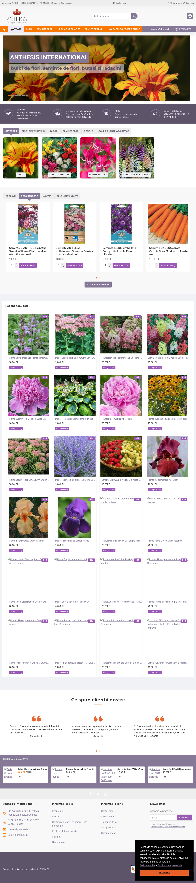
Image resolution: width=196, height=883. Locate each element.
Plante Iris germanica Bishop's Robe (72, 541)
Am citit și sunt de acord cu (167, 825)
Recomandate (29, 196)
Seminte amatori (59, 174)
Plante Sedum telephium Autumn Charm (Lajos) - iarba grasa (29, 480)
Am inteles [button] (164, 872)
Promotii (11, 196)
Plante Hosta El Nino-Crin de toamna (165, 541)
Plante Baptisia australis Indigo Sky (72, 602)
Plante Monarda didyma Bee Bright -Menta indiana (122, 541)
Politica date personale (170, 865)
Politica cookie (147, 865)
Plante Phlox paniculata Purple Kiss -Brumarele (168, 602)
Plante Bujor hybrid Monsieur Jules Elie (27, 419)
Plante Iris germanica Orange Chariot (26, 541)
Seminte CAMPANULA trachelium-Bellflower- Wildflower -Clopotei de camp (130, 769)
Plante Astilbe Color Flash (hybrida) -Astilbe (122, 602)
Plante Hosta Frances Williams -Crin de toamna (75, 419)
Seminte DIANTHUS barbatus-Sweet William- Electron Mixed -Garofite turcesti (28, 251)
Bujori (54, 131)
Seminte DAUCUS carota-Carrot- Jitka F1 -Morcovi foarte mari (168, 251)
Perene (88, 131)
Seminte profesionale (136, 174)
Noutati (47, 196)
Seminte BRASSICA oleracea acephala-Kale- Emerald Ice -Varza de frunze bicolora (177, 769)
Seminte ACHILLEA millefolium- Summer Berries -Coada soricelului (75, 251)
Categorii (11, 131)
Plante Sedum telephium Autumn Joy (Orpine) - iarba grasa (75, 358)
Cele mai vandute (67, 196)
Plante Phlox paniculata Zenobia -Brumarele (29, 663)
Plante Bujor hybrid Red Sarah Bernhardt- (80, 769)
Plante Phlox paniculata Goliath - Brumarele (122, 663)
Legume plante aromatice (113, 131)
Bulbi (21, 174)
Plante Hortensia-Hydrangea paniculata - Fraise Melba (122, 358)
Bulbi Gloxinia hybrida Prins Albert (32, 769)
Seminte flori (71, 131)
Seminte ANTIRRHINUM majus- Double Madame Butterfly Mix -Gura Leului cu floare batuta (168, 358)
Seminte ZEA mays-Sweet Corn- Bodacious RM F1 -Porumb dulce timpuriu (168, 663)
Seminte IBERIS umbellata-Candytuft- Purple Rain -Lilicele (120, 251)
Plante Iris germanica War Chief (163, 480)
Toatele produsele (96, 284)
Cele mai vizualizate (15, 759)
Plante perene (98, 174)
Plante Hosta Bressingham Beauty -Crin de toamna (29, 602)
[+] (16, 264)
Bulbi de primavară (33, 131)
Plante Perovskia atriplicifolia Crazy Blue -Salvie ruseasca (75, 480)
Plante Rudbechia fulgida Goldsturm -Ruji (167, 419)
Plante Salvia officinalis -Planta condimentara (29, 358)
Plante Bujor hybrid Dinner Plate (117, 419)
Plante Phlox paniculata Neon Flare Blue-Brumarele (75, 663)
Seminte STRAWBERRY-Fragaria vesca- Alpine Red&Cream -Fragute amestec (122, 480)
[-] (16, 266)
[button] (183, 865)
